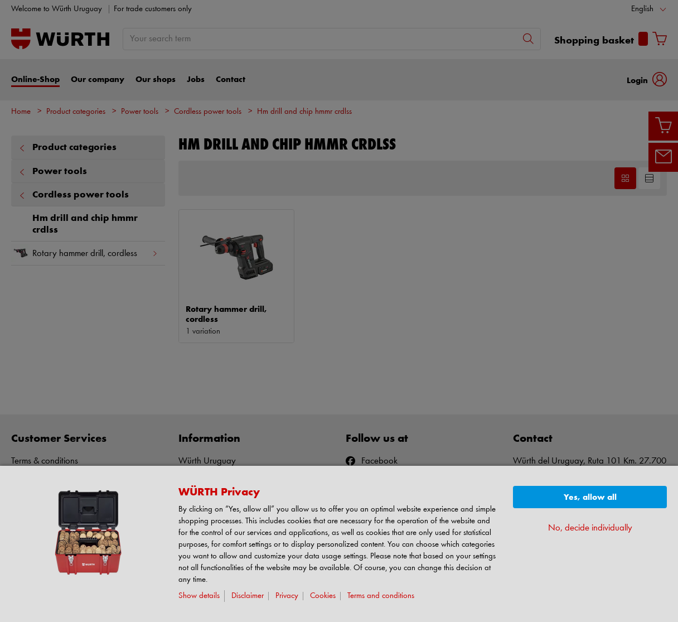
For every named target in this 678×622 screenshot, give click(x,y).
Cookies (323, 596)
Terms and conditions (380, 596)
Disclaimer (247, 596)
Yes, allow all (590, 497)
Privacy (286, 596)
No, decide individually (590, 528)
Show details (199, 596)
